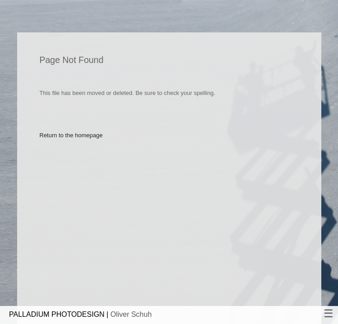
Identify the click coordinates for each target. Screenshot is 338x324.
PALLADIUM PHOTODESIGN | (80, 314)
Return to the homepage (71, 135)
